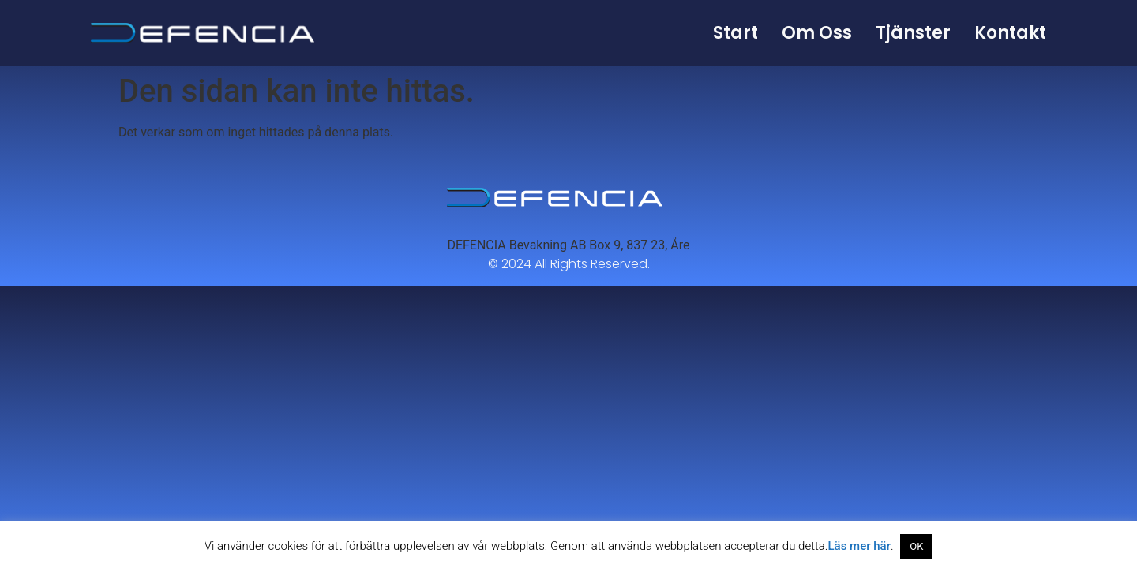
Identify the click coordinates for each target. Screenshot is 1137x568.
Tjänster (913, 33)
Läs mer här (859, 546)
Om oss (817, 33)
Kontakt (1010, 33)
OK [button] (916, 546)
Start (735, 33)
